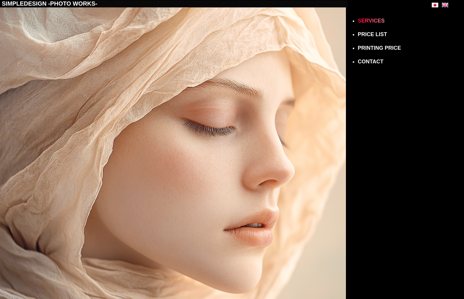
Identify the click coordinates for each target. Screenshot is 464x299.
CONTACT (371, 62)
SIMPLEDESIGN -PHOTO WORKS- (49, 3)
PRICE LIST (372, 34)
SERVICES (371, 21)
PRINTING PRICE (379, 48)
